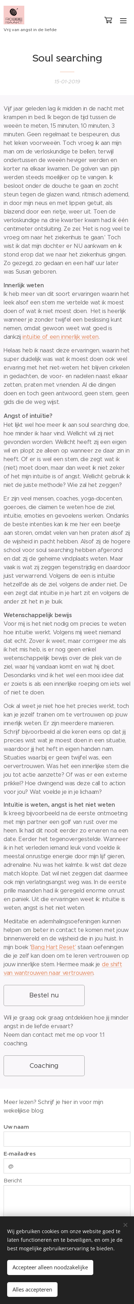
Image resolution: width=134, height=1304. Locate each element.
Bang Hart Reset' (53, 946)
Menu (123, 20)
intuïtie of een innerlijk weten (60, 336)
